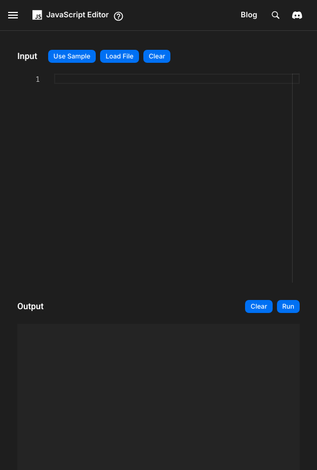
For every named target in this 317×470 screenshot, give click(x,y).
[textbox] (17, 178)
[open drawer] (13, 15)
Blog (249, 14)
